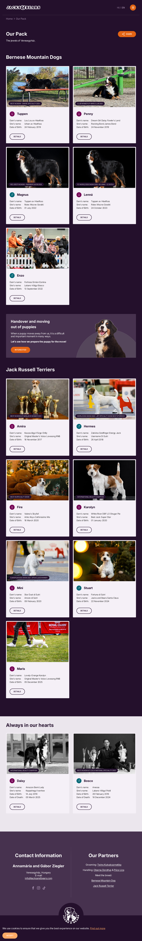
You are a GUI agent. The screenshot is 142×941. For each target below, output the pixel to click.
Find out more (97, 928)
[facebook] (33, 887)
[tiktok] (44, 887)
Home (9, 18)
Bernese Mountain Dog (103, 880)
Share (127, 34)
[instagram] (38, 887)
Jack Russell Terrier (103, 885)
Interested (20, 350)
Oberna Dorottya (102, 869)
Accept (10, 935)
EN (123, 7)
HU (118, 7)
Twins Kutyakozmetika (109, 864)
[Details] (37, 104)
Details (17, 136)
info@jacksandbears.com (38, 878)
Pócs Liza (119, 869)
